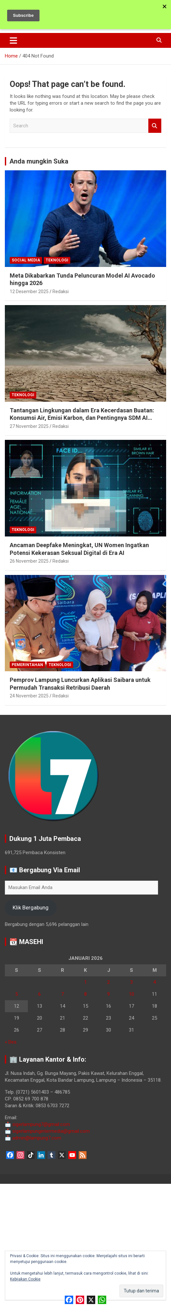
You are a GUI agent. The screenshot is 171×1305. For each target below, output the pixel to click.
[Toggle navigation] (13, 40)
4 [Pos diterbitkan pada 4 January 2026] (154, 982)
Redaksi (60, 291)
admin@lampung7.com (33, 1138)
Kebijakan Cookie (25, 1279)
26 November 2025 (29, 561)
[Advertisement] (85, 1243)
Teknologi (57, 260)
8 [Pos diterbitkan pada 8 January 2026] (85, 994)
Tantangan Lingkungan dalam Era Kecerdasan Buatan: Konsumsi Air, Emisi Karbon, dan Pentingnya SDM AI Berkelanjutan (82, 418)
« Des (11, 1042)
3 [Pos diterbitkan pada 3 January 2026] (131, 982)
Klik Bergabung (31, 907)
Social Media (26, 260)
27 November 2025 (29, 426)
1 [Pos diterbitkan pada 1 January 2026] (85, 982)
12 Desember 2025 (29, 291)
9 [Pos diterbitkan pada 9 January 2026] (108, 994)
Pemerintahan (27, 665)
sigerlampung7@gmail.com (37, 1124)
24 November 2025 (29, 695)
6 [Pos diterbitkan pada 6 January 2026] (39, 994)
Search (154, 126)
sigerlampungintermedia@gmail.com (47, 1131)
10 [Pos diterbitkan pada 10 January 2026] (131, 994)
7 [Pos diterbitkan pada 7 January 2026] (62, 994)
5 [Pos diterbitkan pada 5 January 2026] (16, 994)
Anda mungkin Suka (38, 161)
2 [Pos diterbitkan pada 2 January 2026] (108, 982)
